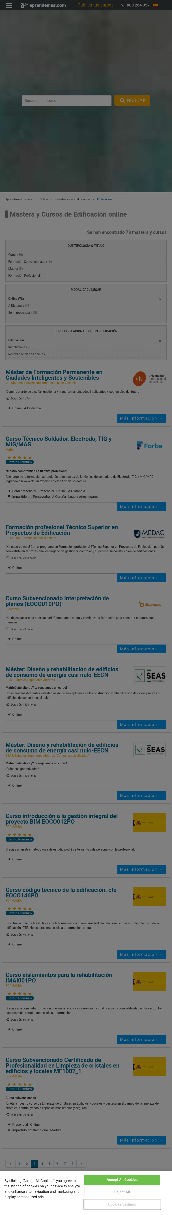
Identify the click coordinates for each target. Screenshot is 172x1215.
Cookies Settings (122, 1204)
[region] (86, 1193)
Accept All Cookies (122, 1180)
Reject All (122, 1192)
